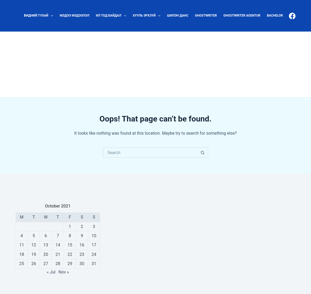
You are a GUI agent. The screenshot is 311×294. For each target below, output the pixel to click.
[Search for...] (150, 152)
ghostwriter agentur (241, 15)
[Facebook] (292, 16)
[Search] (300, 64)
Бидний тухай (39, 16)
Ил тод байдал (112, 16)
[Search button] (203, 152)
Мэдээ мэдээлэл (74, 15)
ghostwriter (206, 15)
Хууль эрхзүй (148, 16)
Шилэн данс (177, 15)
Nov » (64, 272)
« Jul (51, 272)
